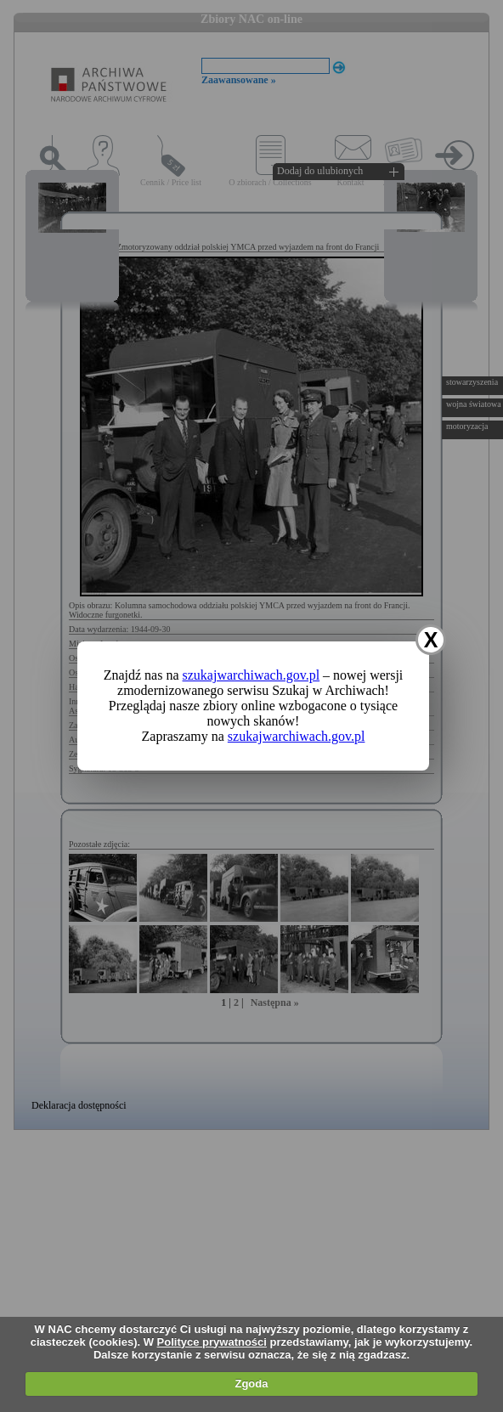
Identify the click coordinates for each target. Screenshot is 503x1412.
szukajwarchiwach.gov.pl (251, 675)
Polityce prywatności (212, 1342)
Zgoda (251, 1383)
